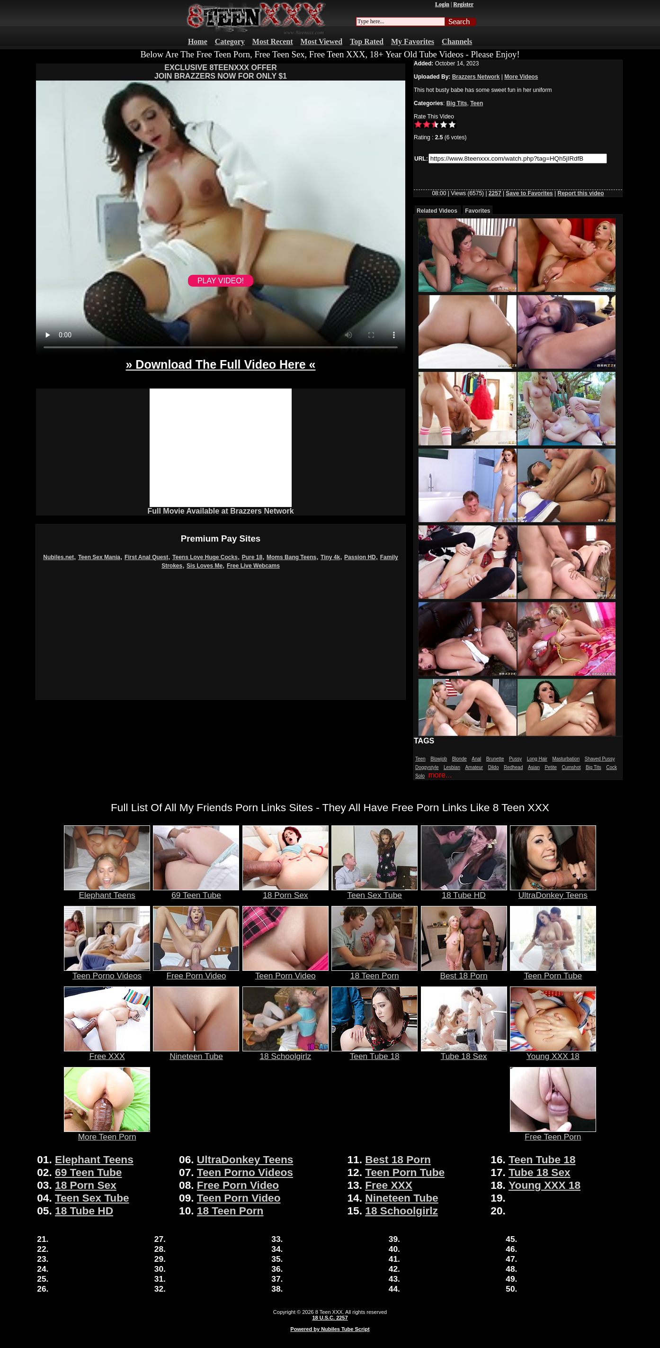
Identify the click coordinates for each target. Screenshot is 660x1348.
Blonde (459, 758)
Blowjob (438, 758)
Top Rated (367, 41)
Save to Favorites (529, 193)
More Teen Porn (107, 1132)
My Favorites (412, 41)
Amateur (474, 767)
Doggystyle (426, 767)
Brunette (495, 758)
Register (463, 4)
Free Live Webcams (253, 565)
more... (440, 775)
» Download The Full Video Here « (220, 364)
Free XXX (107, 1052)
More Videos (521, 76)
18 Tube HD (464, 891)
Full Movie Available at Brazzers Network (220, 511)
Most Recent (272, 41)
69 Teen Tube (196, 891)
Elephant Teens (107, 891)
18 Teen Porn (374, 971)
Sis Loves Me (205, 565)
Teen (476, 103)
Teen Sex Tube (374, 891)
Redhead (513, 767)
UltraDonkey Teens (553, 891)
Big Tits (456, 103)
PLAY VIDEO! (220, 281)
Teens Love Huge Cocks (205, 557)
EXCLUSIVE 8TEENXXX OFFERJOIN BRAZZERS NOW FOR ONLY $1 (220, 71)
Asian (534, 767)
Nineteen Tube (196, 1052)
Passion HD (360, 557)
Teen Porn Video (285, 971)
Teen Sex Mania (99, 557)
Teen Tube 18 (374, 1052)
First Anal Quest (146, 557)
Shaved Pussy (600, 758)
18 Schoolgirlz (285, 1052)
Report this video (581, 193)
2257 (495, 193)
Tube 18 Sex (464, 1052)
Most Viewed (321, 41)
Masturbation (566, 758)
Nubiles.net (58, 557)
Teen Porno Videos (107, 971)
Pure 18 (252, 557)
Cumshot (571, 767)
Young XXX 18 (553, 1052)
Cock (611, 767)
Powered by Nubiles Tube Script (329, 1329)
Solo (420, 775)
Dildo (493, 767)
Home (197, 41)
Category (230, 41)
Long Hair (537, 758)
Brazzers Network (476, 76)
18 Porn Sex (285, 891)
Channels (457, 41)
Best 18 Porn (464, 971)
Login (442, 4)
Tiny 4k (330, 557)
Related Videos (437, 211)
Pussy (515, 758)
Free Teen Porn (553, 1132)
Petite (550, 767)
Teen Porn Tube (553, 971)
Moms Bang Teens (291, 557)
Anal (476, 758)
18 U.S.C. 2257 (330, 1318)
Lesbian (452, 767)
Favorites (477, 211)
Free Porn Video (196, 971)
